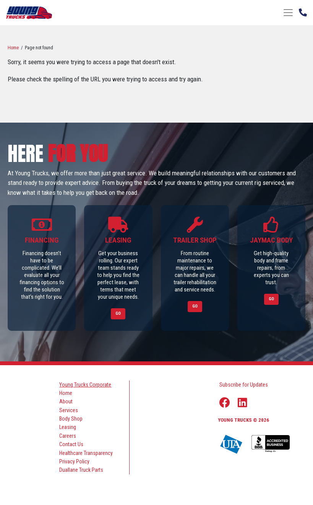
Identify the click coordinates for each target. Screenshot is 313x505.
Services (68, 410)
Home (13, 47)
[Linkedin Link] (242, 402)
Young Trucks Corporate (85, 385)
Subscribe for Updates (243, 385)
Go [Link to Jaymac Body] (271, 298)
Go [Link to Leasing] (118, 313)
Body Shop (71, 419)
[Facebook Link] (224, 402)
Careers (67, 436)
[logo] (29, 12)
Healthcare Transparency (86, 453)
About (66, 401)
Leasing (67, 427)
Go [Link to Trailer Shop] (195, 306)
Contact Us (71, 444)
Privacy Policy (74, 461)
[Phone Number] (303, 12)
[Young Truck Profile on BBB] (270, 444)
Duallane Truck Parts (81, 470)
